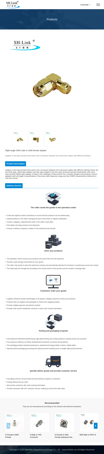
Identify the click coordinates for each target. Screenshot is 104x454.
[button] (96, 426)
